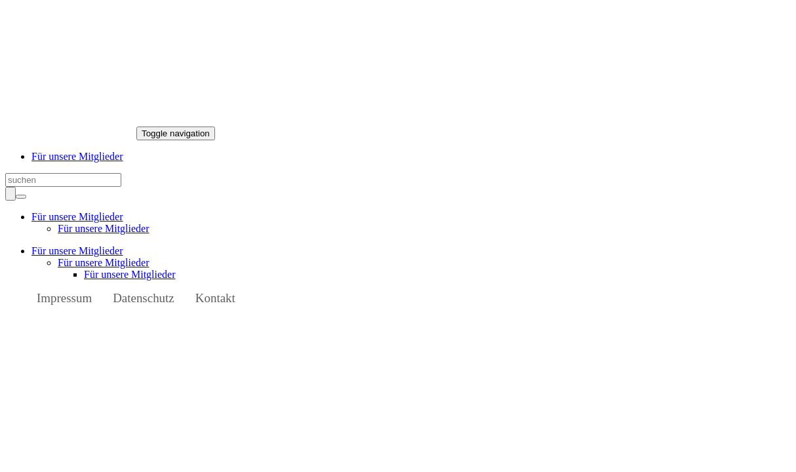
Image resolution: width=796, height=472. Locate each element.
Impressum (64, 298)
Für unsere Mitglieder (77, 156)
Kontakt (215, 298)
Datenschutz (143, 298)
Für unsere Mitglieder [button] (77, 216)
